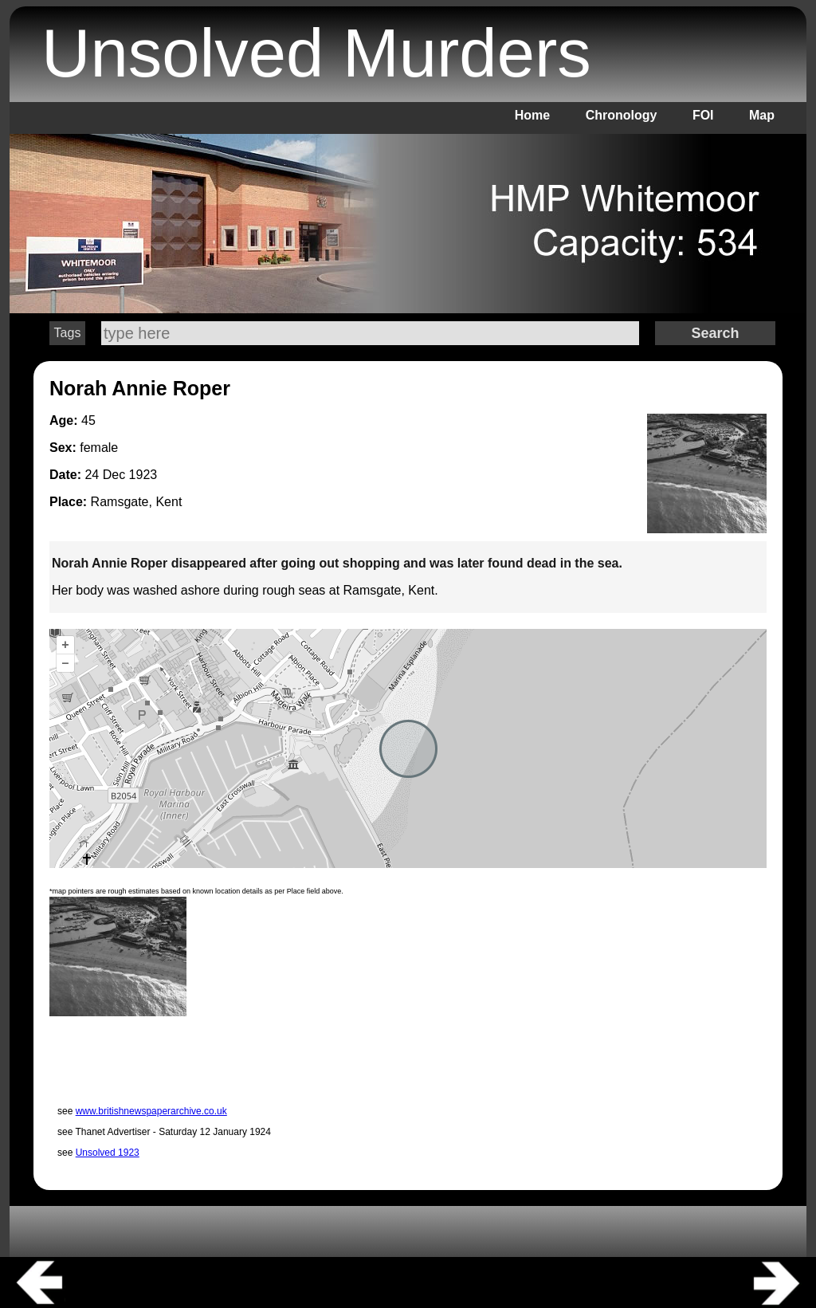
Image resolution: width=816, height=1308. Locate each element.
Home (532, 115)
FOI (703, 115)
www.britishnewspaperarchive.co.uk (151, 1111)
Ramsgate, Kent (136, 502)
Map (762, 115)
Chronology (621, 115)
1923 (143, 474)
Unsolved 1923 (107, 1152)
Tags (67, 333)
